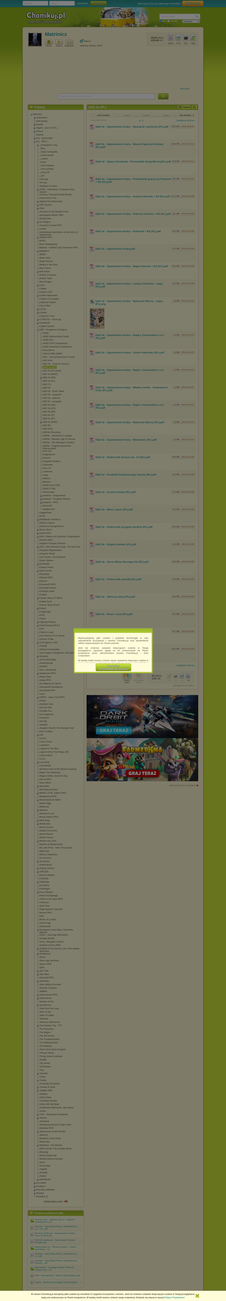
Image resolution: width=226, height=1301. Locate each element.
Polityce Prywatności (174, 1297)
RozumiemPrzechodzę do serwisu (113, 667)
